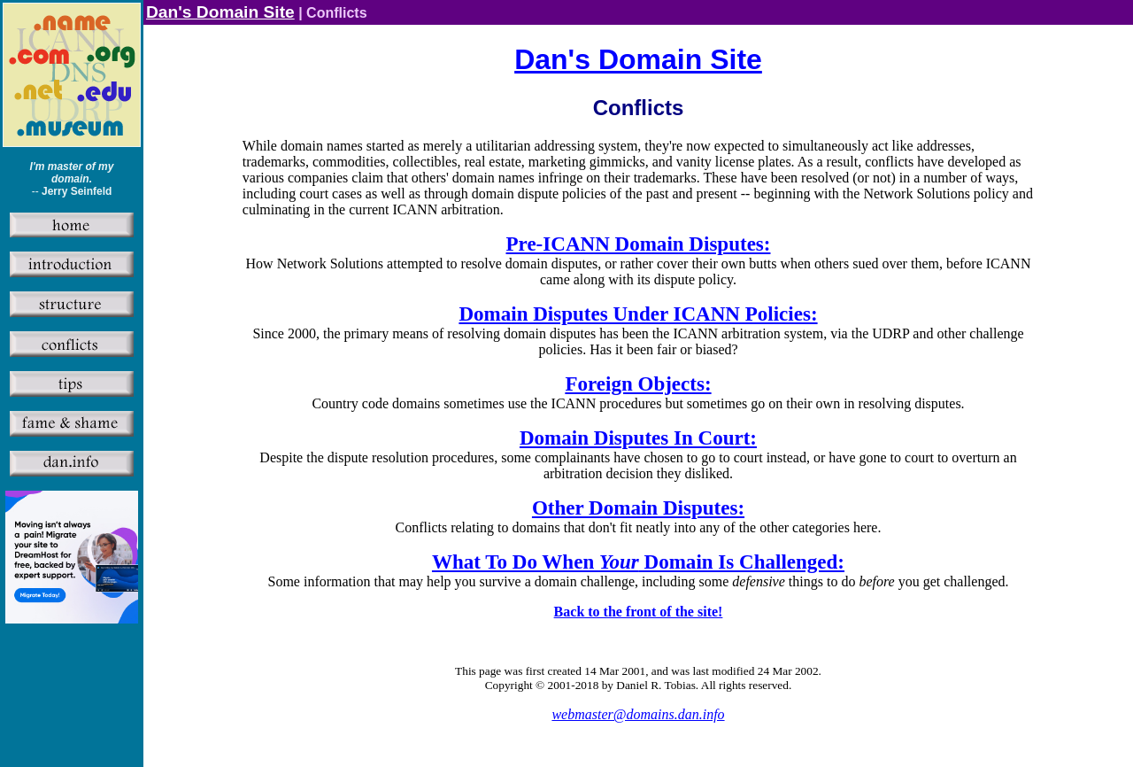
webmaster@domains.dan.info (637, 714)
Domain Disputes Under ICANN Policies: (638, 313)
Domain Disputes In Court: (638, 437)
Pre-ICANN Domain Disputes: (638, 243)
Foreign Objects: (638, 383)
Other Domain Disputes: (638, 507)
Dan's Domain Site (220, 12)
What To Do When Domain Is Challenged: (638, 561)
